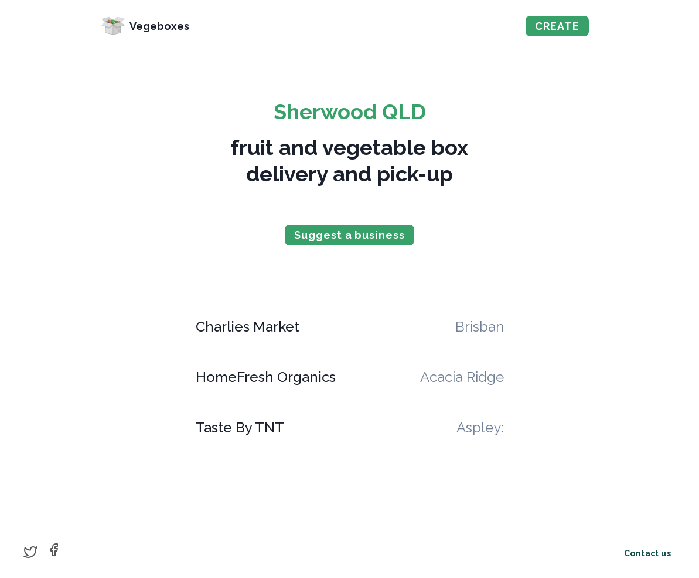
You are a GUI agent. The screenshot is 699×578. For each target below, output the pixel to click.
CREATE (557, 26)
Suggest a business (349, 235)
